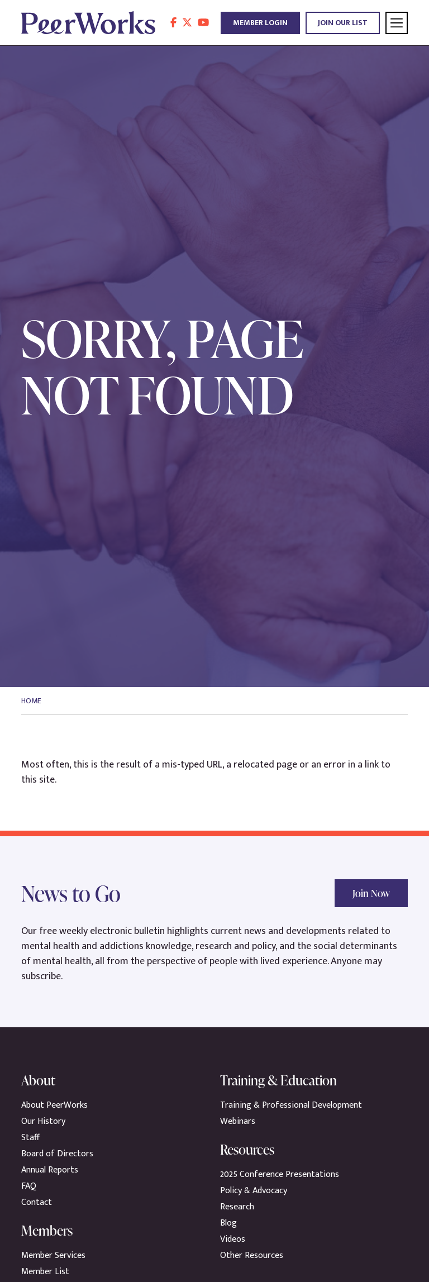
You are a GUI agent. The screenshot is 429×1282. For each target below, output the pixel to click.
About (38, 1080)
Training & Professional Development (291, 1105)
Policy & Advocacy (253, 1190)
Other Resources (251, 1255)
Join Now (371, 893)
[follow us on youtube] (203, 22)
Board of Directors (57, 1153)
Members (47, 1230)
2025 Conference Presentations (279, 1174)
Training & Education (278, 1080)
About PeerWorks (54, 1105)
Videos (232, 1239)
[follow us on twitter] (187, 22)
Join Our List (343, 22)
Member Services (53, 1255)
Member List (45, 1271)
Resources (247, 1149)
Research (237, 1206)
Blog (228, 1223)
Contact (36, 1202)
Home (31, 701)
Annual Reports (49, 1170)
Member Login (260, 22)
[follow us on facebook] (173, 22)
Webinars (237, 1121)
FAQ (28, 1186)
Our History (43, 1121)
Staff (30, 1137)
